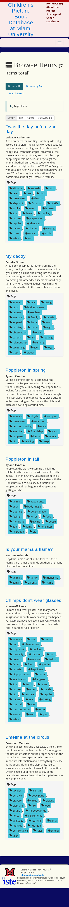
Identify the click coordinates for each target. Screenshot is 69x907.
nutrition (34, 825)
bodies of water (35, 307)
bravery (15, 312)
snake (14, 233)
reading (47, 337)
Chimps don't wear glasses (33, 600)
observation (18, 332)
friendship (35, 431)
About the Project (52, 8)
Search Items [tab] (16, 93)
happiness (17, 436)
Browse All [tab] (14, 86)
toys (48, 347)
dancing (37, 198)
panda (46, 689)
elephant (16, 203)
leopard (15, 322)
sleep (44, 441)
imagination (18, 679)
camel (46, 639)
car (12, 644)
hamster (15, 669)
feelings (15, 516)
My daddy (16, 256)
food (47, 516)
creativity (16, 654)
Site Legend (53, 14)
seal (30, 699)
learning (35, 820)
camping (50, 416)
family (33, 317)
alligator (15, 188)
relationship (18, 342)
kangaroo (39, 679)
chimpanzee (30, 644)
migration (16, 531)
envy (41, 426)
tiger (34, 347)
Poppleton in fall (22, 459)
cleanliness (17, 198)
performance (18, 830)
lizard (27, 684)
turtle (46, 233)
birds (41, 193)
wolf (30, 714)
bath (50, 188)
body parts (36, 795)
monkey (44, 213)
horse (40, 674)
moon (33, 327)
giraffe (52, 203)
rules (37, 830)
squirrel (15, 704)
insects (31, 208)
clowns (48, 800)
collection (38, 421)
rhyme (14, 228)
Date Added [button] (44, 117)
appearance (35, 501)
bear (13, 193)
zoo (28, 238)
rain (31, 337)
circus (32, 800)
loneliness (45, 526)
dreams (15, 659)
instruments (33, 815)
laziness (48, 208)
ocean (37, 332)
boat (31, 639)
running (38, 342)
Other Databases (52, 19)
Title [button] (21, 117)
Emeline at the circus (27, 737)
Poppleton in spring (26, 370)
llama (27, 213)
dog (50, 654)
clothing (15, 511)
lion (13, 213)
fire (31, 805)
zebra (14, 238)
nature (50, 436)
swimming (17, 347)
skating (45, 699)
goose (51, 521)
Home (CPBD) (54, 3)
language (16, 820)
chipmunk (16, 649)
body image (32, 506)
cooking (36, 649)
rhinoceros (35, 223)
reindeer (28, 694)
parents (15, 337)
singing (48, 228)
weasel (15, 714)
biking (46, 302)
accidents (16, 790)
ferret (32, 516)
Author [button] (30, 117)
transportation (19, 709)
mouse (15, 218)
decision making (20, 426)
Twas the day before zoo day (31, 129)
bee (27, 193)
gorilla (14, 208)
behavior (16, 795)
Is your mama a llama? (29, 549)
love (46, 322)
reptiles (15, 223)
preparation (34, 218)
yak (43, 714)
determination (37, 511)
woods (29, 352)
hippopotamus (19, 674)
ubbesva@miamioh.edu (32, 875)
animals (34, 188)
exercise (15, 317)
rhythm (32, 228)
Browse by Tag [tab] (34, 86)
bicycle (32, 416)
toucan (30, 233)
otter (30, 689)
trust (13, 352)
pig (12, 441)
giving (53, 431)
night (47, 327)
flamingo (35, 203)
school (53, 830)
